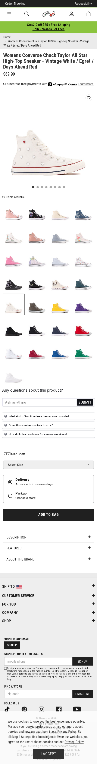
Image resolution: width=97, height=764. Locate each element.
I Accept (48, 754)
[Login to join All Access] (48, 25)
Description (48, 537)
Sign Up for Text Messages (23, 654)
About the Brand (48, 559)
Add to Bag (48, 514)
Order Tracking (15, 3)
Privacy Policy (57, 673)
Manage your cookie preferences (30, 726)
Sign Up (12, 645)
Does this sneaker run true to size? (28, 425)
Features (48, 548)
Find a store (13, 686)
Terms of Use (39, 673)
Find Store (82, 694)
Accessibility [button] (83, 3)
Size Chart (14, 454)
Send (85, 402)
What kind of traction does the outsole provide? (36, 416)
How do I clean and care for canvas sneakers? (35, 434)
